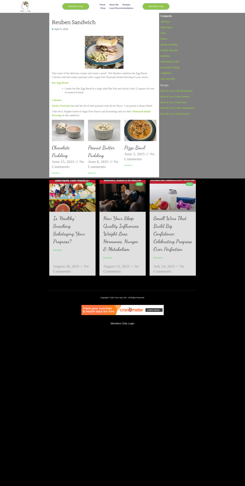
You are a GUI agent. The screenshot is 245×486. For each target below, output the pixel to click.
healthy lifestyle (169, 50)
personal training (169, 67)
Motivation (166, 27)
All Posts (165, 21)
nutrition (165, 55)
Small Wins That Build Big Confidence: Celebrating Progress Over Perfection (172, 233)
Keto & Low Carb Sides (173, 102)
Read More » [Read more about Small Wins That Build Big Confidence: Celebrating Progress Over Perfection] (158, 258)
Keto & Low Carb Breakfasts (176, 90)
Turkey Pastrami (61, 105)
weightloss (166, 73)
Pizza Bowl (134, 147)
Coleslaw (57, 100)
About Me (114, 4)
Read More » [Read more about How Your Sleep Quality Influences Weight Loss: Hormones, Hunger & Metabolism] (108, 258)
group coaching (168, 44)
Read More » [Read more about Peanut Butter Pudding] (92, 173)
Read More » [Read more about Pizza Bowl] (128, 165)
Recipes (126, 4)
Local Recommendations (121, 8)
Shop (102, 8)
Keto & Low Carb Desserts (175, 113)
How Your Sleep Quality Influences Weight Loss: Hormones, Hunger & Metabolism (121, 233)
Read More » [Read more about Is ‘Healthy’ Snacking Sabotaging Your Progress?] (58, 250)
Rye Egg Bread (60, 82)
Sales (163, 33)
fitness (163, 38)
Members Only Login (122, 323)
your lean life (167, 78)
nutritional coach (169, 61)
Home (102, 4)
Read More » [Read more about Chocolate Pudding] (56, 173)
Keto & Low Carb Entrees (174, 96)
